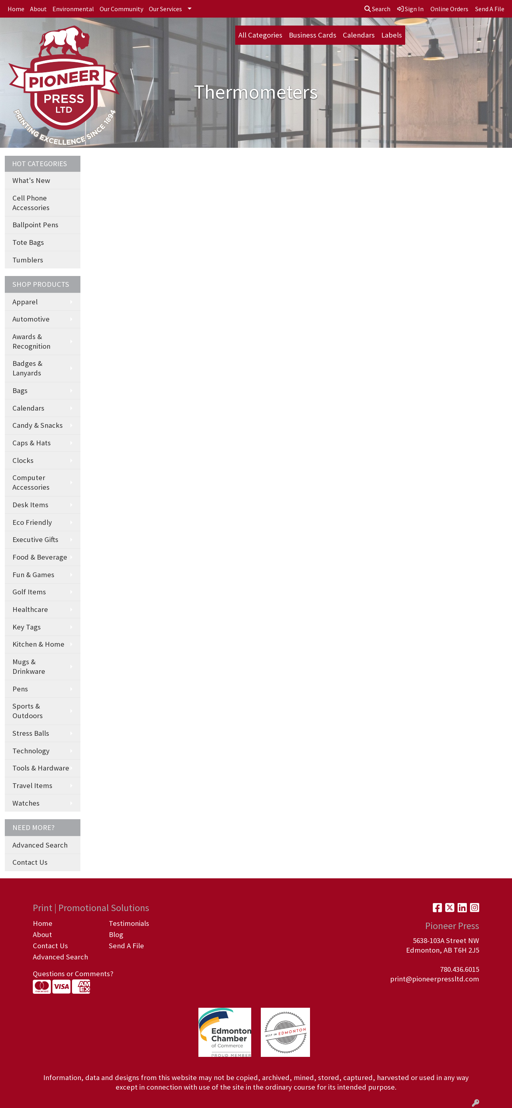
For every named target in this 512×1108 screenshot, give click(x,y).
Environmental (73, 9)
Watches (26, 803)
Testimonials (129, 923)
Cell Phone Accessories (31, 202)
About (38, 9)
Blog (116, 934)
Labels (391, 35)
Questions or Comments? (73, 973)
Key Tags (26, 626)
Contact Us (30, 862)
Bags (20, 390)
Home (16, 9)
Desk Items (30, 504)
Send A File (126, 945)
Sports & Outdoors (27, 710)
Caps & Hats (31, 442)
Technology (31, 750)
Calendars (359, 35)
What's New (31, 180)
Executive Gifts (35, 539)
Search (377, 9)
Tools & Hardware (40, 767)
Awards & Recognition (31, 341)
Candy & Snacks (37, 425)
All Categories (260, 35)
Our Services (165, 9)
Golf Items (29, 591)
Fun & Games (33, 574)
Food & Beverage (39, 557)
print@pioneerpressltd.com (434, 978)
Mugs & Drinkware (28, 666)
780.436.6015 (459, 969)
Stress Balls (30, 733)
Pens (20, 688)
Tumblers (27, 259)
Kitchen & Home (38, 644)
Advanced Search (40, 845)
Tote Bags (28, 242)
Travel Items (32, 785)
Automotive (31, 319)
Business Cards (312, 35)
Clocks (23, 460)
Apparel (25, 301)
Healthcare (30, 609)
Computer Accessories (31, 482)
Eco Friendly (32, 522)
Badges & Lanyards (27, 368)
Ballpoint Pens (35, 224)
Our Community (121, 9)
